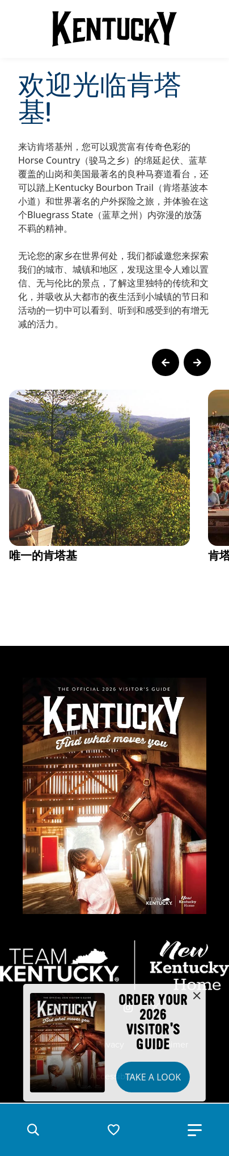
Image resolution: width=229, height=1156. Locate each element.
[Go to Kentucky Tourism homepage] (114, 29)
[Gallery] (114, 502)
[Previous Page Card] (165, 362)
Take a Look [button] (153, 1077)
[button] (33, 1130)
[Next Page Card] (197, 362)
